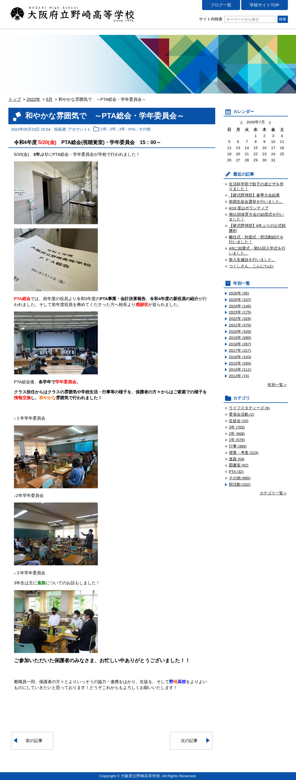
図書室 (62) (238, 465)
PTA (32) (236, 472)
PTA (132, 129)
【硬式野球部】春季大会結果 (254, 195)
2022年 (33, 99)
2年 (113, 129)
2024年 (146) (240, 306)
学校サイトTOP (264, 5)
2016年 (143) (240, 357)
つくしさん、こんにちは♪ (251, 266)
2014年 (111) (240, 369)
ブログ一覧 (220, 5)
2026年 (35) (239, 293)
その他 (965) (240, 478)
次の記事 (189, 740)
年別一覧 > (276, 385)
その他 (144, 129)
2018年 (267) (240, 344)
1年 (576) (237, 440)
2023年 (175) (240, 312)
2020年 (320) (240, 331)
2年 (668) (237, 434)
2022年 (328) (240, 319)
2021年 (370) (240, 325)
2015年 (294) (240, 363)
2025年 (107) (240, 300)
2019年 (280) (240, 338)
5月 (49, 99)
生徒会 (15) (238, 421)
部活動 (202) (240, 484)
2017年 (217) (240, 350)
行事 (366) (238, 446)
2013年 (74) (239, 376)
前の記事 (34, 740)
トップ (14, 99)
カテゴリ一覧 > (273, 493)
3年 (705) (237, 427)
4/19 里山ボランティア (249, 208)
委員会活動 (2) (241, 414)
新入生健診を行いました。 (252, 260)
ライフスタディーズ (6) (249, 408)
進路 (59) (237, 459)
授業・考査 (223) (244, 453)
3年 (122, 129)
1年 (104, 129)
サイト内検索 (237, 19)
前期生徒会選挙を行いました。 (256, 202)
